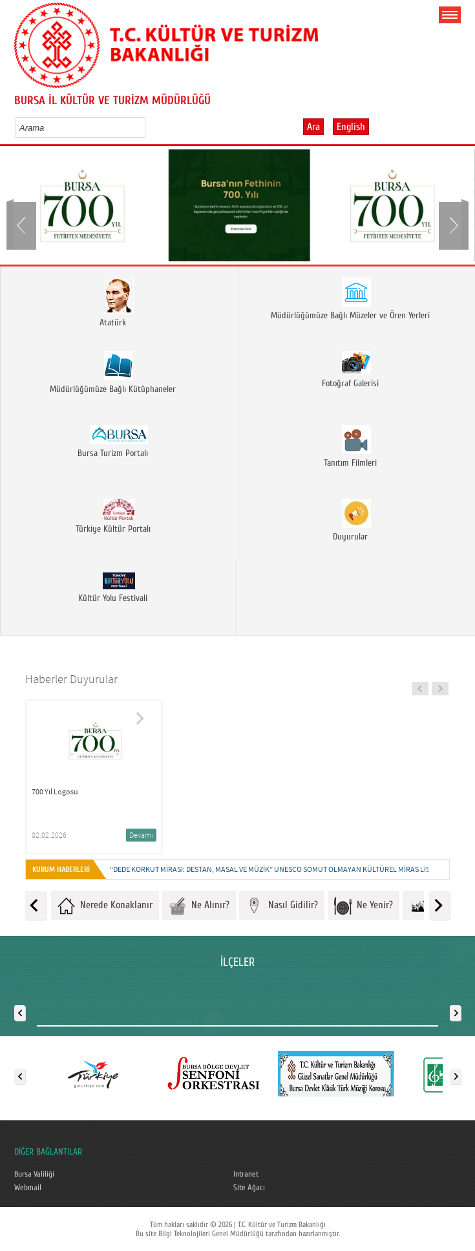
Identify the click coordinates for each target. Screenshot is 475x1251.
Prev (22, 224)
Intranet (246, 1174)
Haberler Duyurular (71, 678)
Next (452, 224)
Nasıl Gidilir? (282, 906)
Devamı (141, 835)
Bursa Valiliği (34, 1174)
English (351, 127)
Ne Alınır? (199, 906)
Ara (313, 127)
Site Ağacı (249, 1187)
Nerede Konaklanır (105, 906)
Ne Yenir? (363, 906)
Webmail (27, 1187)
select (149, 127)
